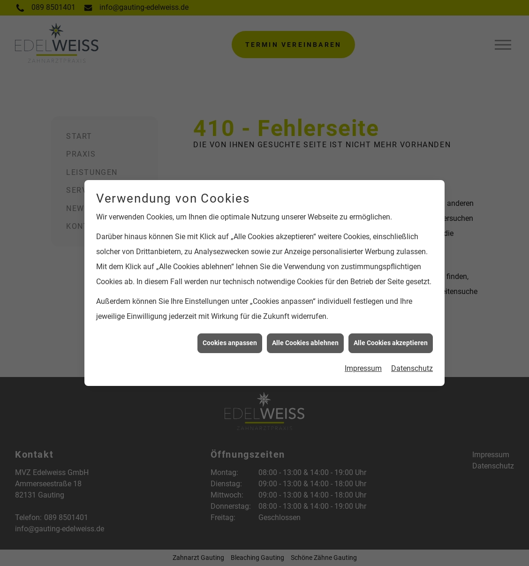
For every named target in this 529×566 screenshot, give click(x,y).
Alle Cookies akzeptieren (391, 340)
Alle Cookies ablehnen (305, 340)
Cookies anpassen (230, 340)
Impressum (363, 365)
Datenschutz (412, 365)
